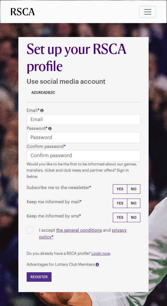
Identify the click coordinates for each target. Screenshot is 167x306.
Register (39, 277)
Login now (100, 253)
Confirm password (45, 146)
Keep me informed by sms (53, 216)
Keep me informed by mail (53, 202)
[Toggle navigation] (147, 12)
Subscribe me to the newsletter (58, 188)
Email (32, 110)
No (134, 189)
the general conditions (79, 230)
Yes (120, 189)
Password (36, 128)
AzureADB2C (42, 92)
